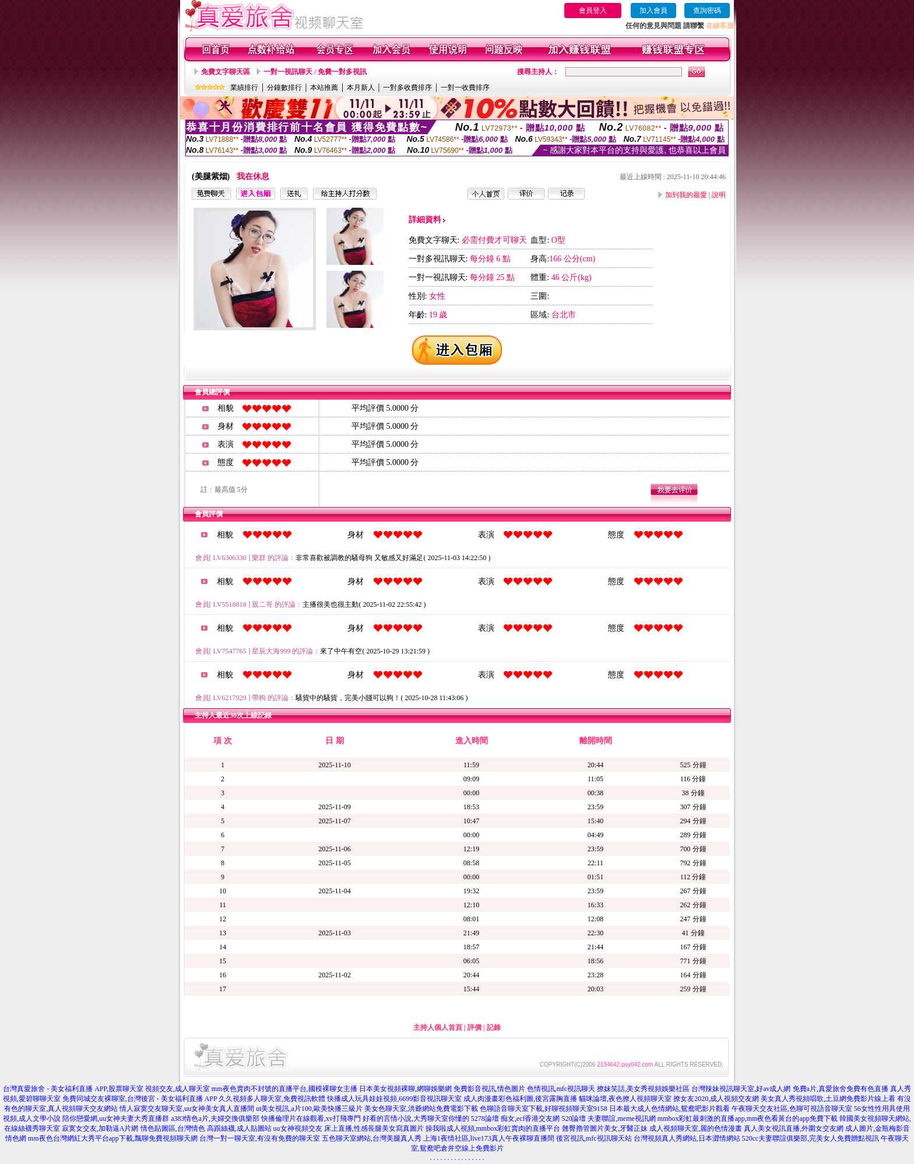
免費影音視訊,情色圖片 (489, 1089)
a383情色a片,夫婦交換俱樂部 (215, 1118)
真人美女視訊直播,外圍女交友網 (793, 1128)
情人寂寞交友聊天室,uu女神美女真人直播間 (186, 1108)
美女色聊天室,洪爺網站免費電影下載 (421, 1108)
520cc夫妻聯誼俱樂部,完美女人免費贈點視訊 (811, 1138)
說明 (719, 195)
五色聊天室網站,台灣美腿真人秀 (371, 1138)
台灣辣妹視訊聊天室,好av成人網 (740, 1089)
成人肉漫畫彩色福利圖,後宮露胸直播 (520, 1099)
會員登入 (593, 10)
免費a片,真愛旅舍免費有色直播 (840, 1089)
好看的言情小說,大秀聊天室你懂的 (416, 1118)
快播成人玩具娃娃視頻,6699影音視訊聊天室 (394, 1099)
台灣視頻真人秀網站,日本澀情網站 (687, 1138)
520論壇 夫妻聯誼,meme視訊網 (608, 1118)
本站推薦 (324, 87)
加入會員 (653, 10)
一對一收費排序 (465, 87)
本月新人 (361, 87)
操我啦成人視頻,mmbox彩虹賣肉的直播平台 (493, 1128)
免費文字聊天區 (225, 72)
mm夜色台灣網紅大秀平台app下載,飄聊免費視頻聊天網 (113, 1138)
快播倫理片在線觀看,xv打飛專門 (311, 1118)
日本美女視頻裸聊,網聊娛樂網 (405, 1089)
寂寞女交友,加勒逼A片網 (100, 1128)
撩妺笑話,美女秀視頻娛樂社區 (643, 1089)
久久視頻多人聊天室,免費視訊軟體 (272, 1099)
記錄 (494, 1027)
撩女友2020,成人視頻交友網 (716, 1099)
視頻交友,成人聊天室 (177, 1089)
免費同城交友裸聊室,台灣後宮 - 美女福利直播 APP (139, 1099)
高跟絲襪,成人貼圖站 (239, 1128)
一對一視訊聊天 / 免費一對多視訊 (315, 72)
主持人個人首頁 (437, 1027)
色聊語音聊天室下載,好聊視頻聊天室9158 (543, 1108)
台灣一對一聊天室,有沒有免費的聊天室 (259, 1138)
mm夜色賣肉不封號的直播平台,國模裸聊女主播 (284, 1089)
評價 (474, 1027)
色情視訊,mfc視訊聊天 (561, 1089)
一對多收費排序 (407, 87)
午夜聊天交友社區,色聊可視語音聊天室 (792, 1108)
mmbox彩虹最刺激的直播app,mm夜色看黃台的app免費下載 (748, 1118)
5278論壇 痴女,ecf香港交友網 (515, 1118)
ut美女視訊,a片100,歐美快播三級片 (309, 1108)
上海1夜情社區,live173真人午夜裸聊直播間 (488, 1138)
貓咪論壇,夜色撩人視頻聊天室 (625, 1099)
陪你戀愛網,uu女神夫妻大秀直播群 (115, 1118)
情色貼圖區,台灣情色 (172, 1128)
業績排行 (244, 87)
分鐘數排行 (284, 87)
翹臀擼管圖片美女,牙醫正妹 (605, 1128)
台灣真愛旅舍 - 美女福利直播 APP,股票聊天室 (73, 1089)
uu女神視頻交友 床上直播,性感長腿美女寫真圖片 (348, 1128)
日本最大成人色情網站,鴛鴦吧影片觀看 (669, 1108)
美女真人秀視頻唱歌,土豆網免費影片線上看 (828, 1099)
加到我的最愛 (686, 195)
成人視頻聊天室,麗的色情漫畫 (695, 1128)
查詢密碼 (707, 10)
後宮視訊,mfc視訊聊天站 (594, 1138)
